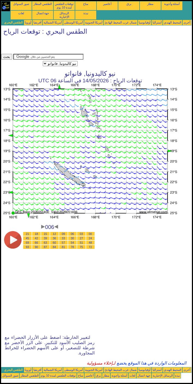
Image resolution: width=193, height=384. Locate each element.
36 (54, 238)
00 (90, 233)
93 (27, 247)
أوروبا (28, 22)
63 (45, 242)
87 (45, 247)
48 (90, 242)
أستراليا (157, 22)
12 (54, 233)
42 (36, 238)
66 (36, 242)
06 (72, 233)
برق (128, 3)
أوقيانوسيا (144, 22)
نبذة (85, 13)
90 (36, 247)
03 (81, 233)
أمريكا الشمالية (53, 22)
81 (63, 247)
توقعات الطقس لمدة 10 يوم (64, 5)
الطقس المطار (43, 3)
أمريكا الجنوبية (93, 22)
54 (72, 242)
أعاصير (107, 3)
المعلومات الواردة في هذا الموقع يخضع (150, 363)
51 (81, 242)
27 (81, 238)
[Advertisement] (65, 45)
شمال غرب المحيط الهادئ (121, 22)
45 (27, 238)
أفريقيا (37, 22)
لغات (21, 13)
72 (90, 247)
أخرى (186, 22)
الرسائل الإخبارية (64, 14)
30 (72, 238)
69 (27, 242)
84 (54, 247)
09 (63, 233)
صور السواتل (21, 3)
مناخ (85, 3)
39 (45, 238)
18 (36, 233)
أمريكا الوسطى (73, 22)
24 (90, 238)
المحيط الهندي (172, 22)
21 (27, 233)
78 (72, 247)
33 (63, 238)
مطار (150, 3)
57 (63, 242)
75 (81, 247)
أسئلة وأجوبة (172, 3)
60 (54, 242)
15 (45, 233)
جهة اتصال (42, 13)
